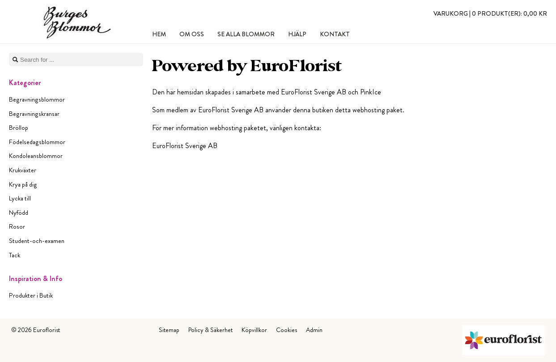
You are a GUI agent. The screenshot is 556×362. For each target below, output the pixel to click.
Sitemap (169, 329)
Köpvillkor (254, 329)
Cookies (286, 329)
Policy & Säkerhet (210, 329)
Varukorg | (490, 13)
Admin (314, 329)
